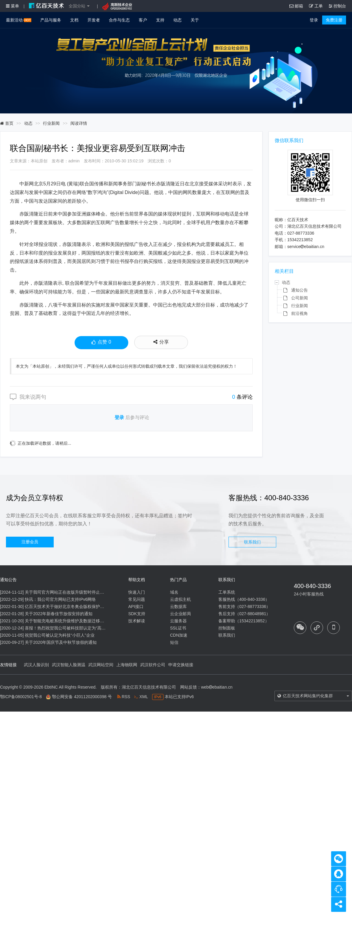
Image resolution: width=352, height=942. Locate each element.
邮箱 (296, 6)
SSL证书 (178, 628)
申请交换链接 (180, 664)
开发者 (93, 20)
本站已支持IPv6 (173, 696)
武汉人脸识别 (36, 664)
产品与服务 (50, 20)
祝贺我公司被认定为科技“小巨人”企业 (59, 635)
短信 (174, 642)
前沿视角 (299, 313)
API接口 (135, 606)
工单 (316, 6)
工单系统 (226, 592)
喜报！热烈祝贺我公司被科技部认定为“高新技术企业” (74, 628)
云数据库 (178, 606)
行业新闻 (51, 123)
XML (141, 696)
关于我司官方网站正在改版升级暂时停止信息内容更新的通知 (81, 592)
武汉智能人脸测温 (68, 664)
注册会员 (29, 541)
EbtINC (51, 687)
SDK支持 (136, 613)
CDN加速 (178, 635)
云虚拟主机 (180, 599)
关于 (195, 20)
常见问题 (136, 599)
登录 (314, 20)
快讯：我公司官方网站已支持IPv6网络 (60, 599)
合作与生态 (119, 20)
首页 (6, 123)
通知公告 (299, 290)
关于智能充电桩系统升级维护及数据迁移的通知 (68, 620)
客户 (143, 20)
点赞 (101, 342)
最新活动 (18, 20)
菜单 (12, 6)
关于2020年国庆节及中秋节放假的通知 (61, 642)
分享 (161, 341)
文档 (74, 20)
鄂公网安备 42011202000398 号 (82, 696)
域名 (174, 592)
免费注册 (334, 20)
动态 (177, 20)
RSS (123, 696)
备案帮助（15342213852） (243, 620)
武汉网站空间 (100, 664)
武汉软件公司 (152, 664)
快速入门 (136, 592)
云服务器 (178, 620)
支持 (160, 20)
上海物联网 (126, 664)
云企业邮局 (180, 613)
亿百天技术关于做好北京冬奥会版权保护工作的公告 (73, 606)
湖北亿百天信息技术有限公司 (149, 687)
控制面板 (226, 628)
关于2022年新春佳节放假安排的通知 (58, 613)
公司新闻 (299, 297)
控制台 (337, 6)
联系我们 (252, 542)
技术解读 (136, 620)
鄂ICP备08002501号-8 (21, 696)
